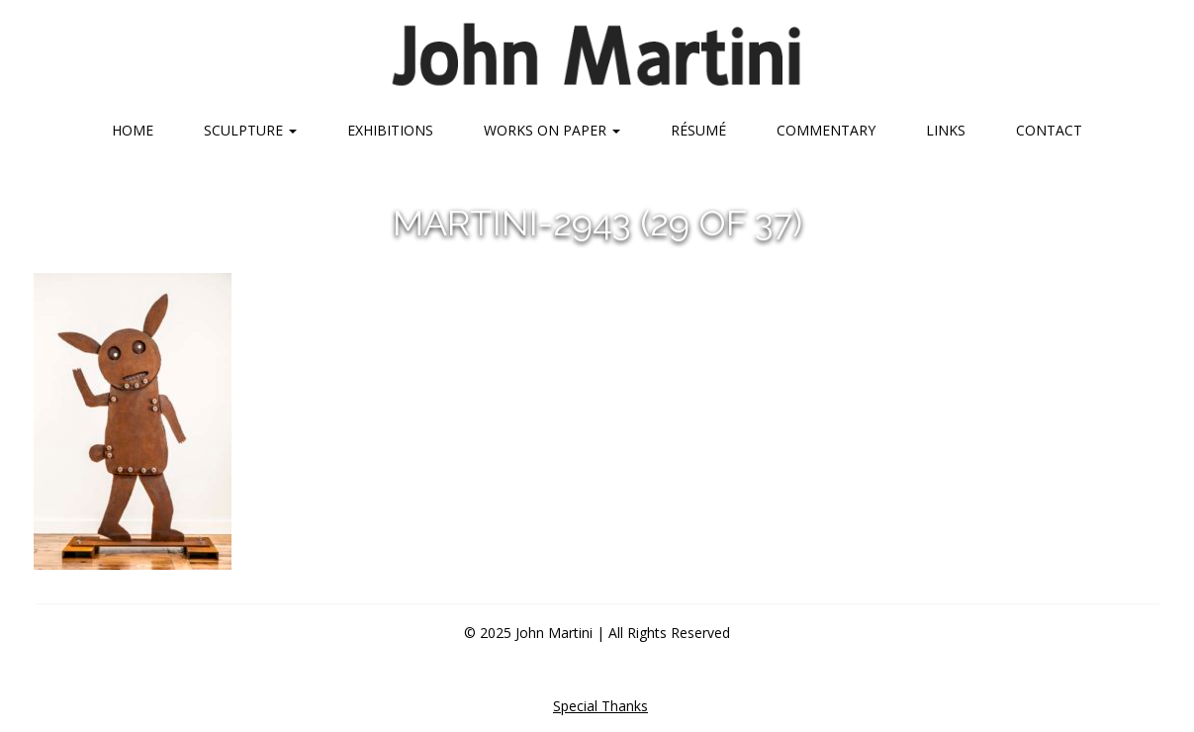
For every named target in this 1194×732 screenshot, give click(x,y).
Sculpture (250, 130)
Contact (1049, 130)
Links (945, 130)
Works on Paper (552, 130)
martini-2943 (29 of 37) (597, 222)
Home (132, 130)
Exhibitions (390, 130)
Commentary (826, 130)
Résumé (698, 130)
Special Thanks (600, 705)
